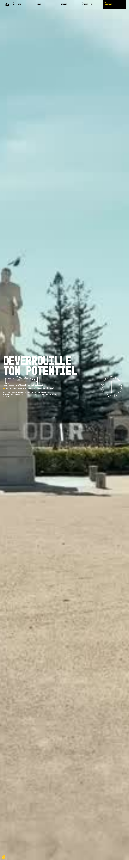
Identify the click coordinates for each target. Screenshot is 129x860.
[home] (7, 4)
